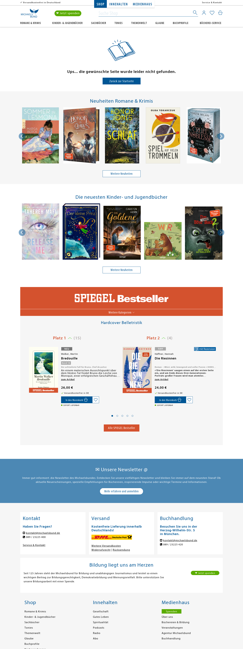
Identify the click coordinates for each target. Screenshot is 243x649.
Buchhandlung (171, 638)
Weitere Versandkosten (106, 545)
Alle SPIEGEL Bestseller (121, 428)
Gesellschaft (101, 611)
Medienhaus (142, 4)
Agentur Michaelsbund (176, 633)
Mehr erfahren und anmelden (121, 491)
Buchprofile (180, 23)
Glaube (159, 23)
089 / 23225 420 (173, 544)
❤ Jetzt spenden (68, 13)
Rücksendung (121, 549)
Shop (100, 4)
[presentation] (22, 136)
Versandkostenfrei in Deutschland (42, 2)
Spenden (171, 611)
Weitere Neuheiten (122, 174)
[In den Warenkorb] (76, 399)
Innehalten (118, 4)
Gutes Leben (101, 616)
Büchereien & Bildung (176, 622)
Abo (95, 638)
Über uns (167, 616)
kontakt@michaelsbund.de (43, 533)
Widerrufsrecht (101, 549)
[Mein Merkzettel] (212, 13)
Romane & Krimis (30, 23)
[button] (112, 416)
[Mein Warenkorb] (220, 12)
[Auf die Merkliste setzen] (95, 399)
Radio (96, 633)
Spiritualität (100, 622)
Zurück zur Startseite (121, 81)
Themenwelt (139, 23)
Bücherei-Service (210, 23)
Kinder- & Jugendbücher (67, 23)
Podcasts (98, 627)
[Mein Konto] (203, 12)
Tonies (119, 23)
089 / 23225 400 (36, 537)
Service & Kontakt (212, 2)
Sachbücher (98, 23)
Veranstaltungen (172, 627)
